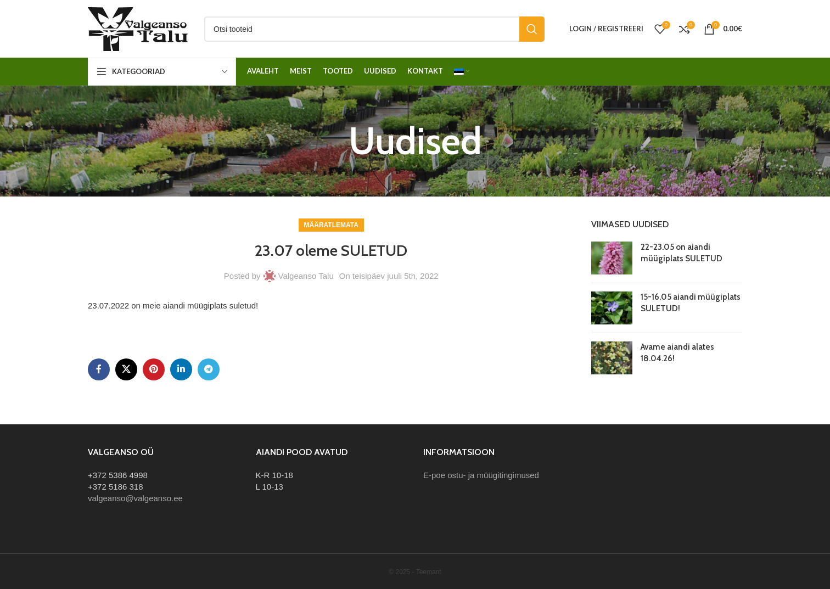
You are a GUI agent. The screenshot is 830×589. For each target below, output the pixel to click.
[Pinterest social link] (154, 369)
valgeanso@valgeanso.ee (135, 498)
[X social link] (126, 369)
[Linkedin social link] (181, 369)
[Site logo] (138, 27)
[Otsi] (374, 29)
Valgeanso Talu (306, 276)
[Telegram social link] (209, 369)
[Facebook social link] (99, 369)
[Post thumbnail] (611, 258)
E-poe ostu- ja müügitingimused (481, 475)
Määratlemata (331, 225)
